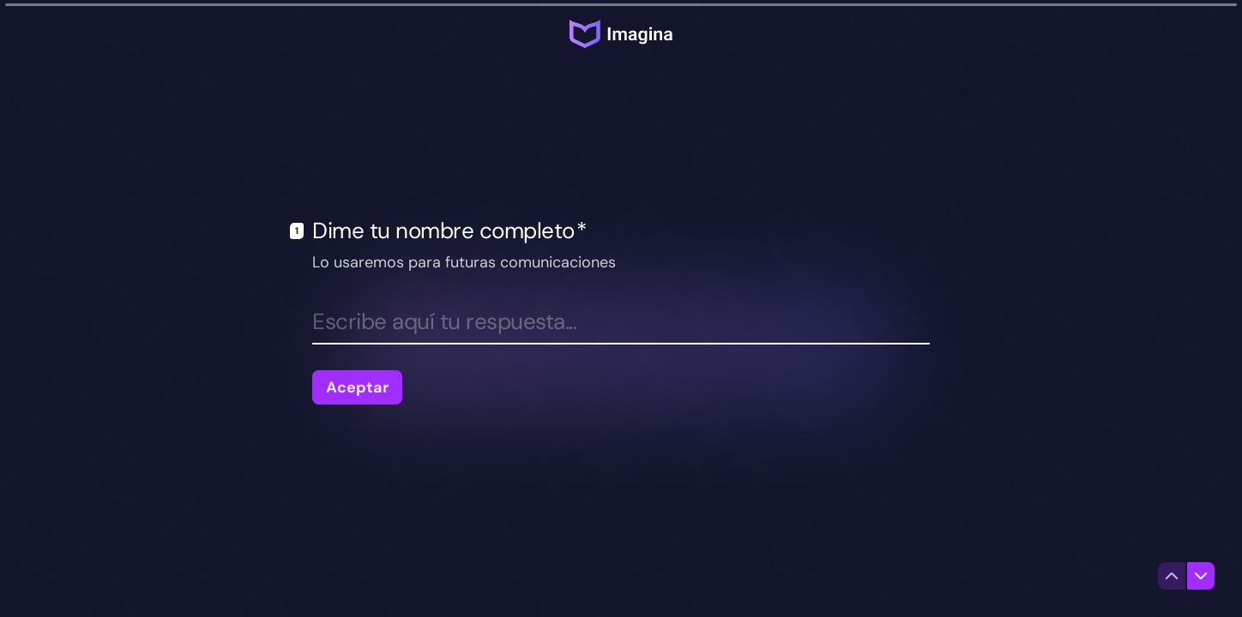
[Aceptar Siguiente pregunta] (357, 387)
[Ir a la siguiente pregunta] (1201, 576)
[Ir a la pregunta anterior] (1171, 576)
